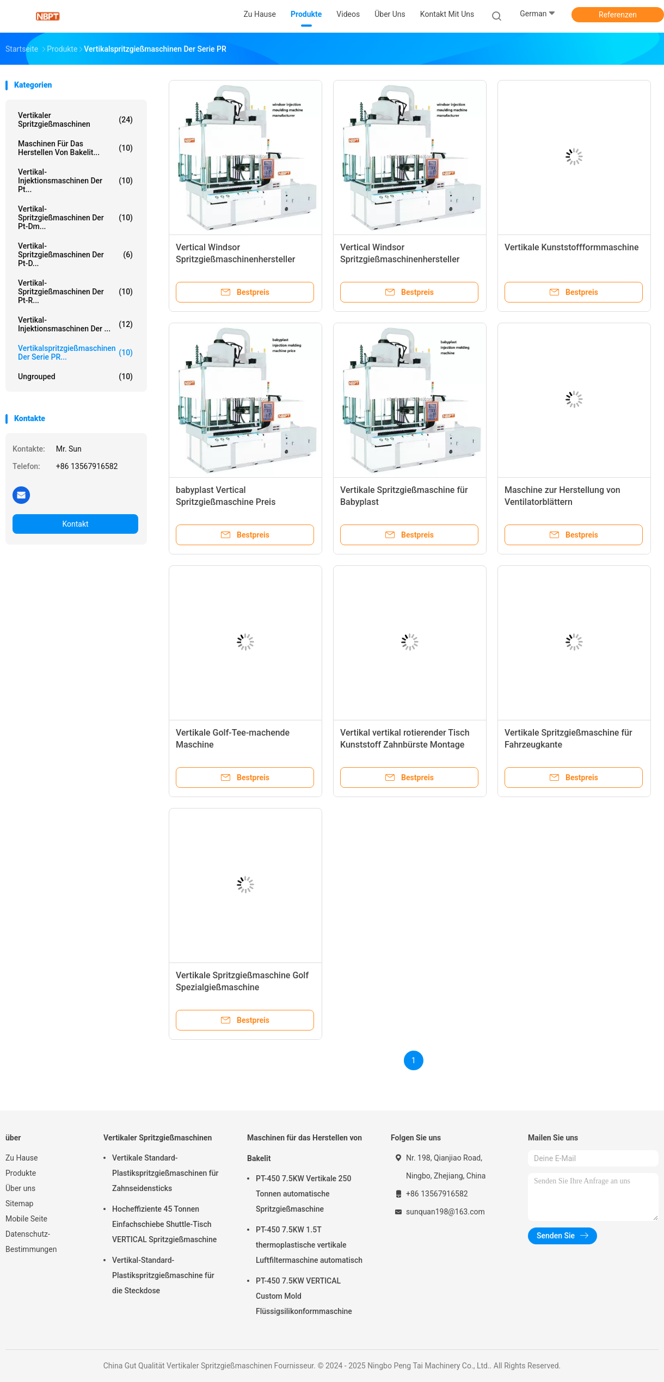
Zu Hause (21, 1157)
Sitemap (19, 1203)
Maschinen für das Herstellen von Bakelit (304, 1148)
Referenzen (618, 14)
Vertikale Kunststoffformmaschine (572, 247)
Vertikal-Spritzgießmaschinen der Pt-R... (75, 292)
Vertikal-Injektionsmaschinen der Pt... (75, 181)
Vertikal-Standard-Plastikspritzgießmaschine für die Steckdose (163, 1275)
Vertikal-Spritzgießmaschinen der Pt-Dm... (75, 218)
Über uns (20, 1188)
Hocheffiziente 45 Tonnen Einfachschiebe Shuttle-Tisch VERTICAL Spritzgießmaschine (164, 1224)
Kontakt (75, 524)
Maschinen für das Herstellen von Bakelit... (75, 148)
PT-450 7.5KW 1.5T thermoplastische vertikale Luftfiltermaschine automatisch (309, 1244)
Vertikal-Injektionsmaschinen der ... (75, 324)
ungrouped (75, 376)
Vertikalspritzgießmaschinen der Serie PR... (75, 352)
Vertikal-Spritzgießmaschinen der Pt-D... (75, 255)
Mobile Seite (26, 1218)
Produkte (20, 1173)
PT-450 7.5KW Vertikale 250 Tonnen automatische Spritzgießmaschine (303, 1193)
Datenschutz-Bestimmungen (31, 1242)
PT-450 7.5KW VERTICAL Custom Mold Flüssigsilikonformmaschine (304, 1296)
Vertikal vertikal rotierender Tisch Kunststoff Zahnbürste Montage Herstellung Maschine (405, 744)
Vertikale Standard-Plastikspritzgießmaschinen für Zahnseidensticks (165, 1173)
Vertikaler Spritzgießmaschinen (75, 119)
